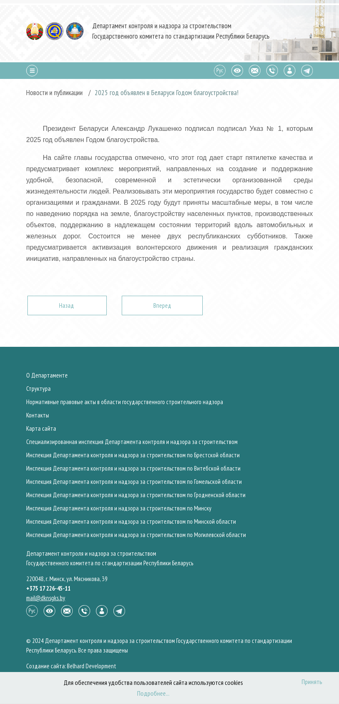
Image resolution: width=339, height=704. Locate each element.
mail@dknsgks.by (45, 598)
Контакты (37, 415)
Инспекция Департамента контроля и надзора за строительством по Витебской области (133, 468)
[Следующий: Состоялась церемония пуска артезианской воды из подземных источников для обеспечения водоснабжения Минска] (162, 305)
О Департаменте (47, 375)
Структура (38, 388)
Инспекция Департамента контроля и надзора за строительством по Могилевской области (136, 535)
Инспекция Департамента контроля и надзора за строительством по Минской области (131, 521)
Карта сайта (41, 428)
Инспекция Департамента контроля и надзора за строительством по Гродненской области (136, 495)
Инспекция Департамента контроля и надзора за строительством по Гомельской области (134, 482)
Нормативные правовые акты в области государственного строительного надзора (124, 402)
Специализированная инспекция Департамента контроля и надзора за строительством (132, 442)
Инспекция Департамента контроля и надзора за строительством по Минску (118, 508)
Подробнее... (153, 693)
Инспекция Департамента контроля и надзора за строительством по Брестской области (133, 455)
